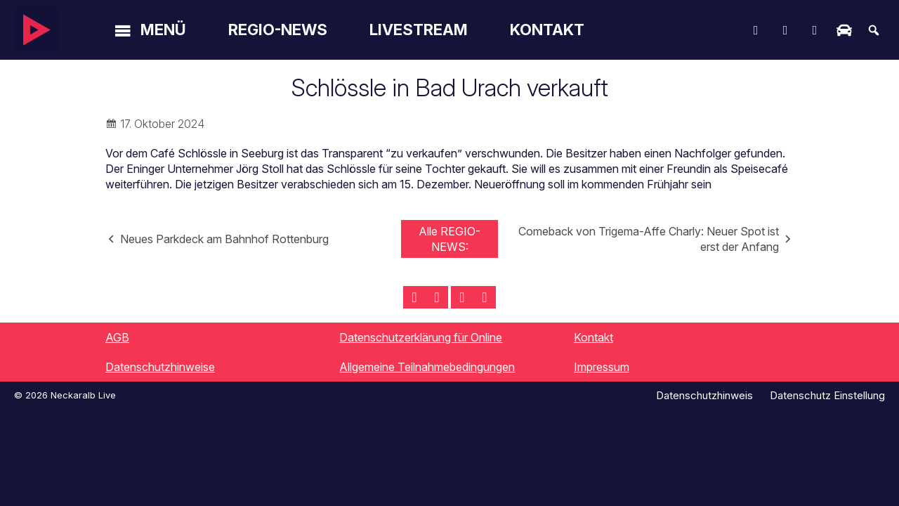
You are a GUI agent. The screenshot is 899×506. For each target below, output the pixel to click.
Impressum (601, 367)
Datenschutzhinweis (704, 395)
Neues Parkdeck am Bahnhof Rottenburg (224, 239)
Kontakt (547, 29)
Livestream (418, 29)
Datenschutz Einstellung (827, 395)
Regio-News (277, 29)
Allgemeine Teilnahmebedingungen (427, 367)
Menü (163, 29)
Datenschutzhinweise (160, 367)
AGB (117, 337)
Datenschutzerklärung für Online (420, 337)
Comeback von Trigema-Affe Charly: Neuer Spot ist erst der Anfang (648, 239)
